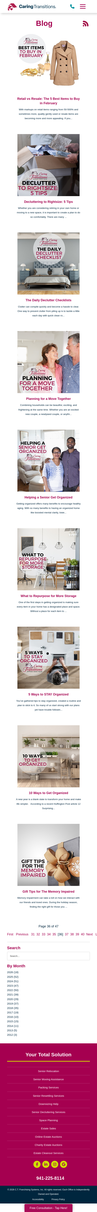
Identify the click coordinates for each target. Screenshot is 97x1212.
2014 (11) (12, 1025)
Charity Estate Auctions (48, 1144)
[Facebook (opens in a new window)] (37, 1164)
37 (66, 934)
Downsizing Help (48, 1103)
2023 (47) (12, 985)
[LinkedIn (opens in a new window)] (45, 1164)
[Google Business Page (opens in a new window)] (63, 1164)
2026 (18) (12, 972)
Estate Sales (48, 1128)
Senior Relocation (48, 1071)
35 (54, 934)
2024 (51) (12, 981)
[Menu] (82, 6)
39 (77, 934)
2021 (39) (12, 994)
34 (49, 934)
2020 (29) (12, 999)
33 (43, 934)
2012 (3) (12, 1034)
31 (33, 934)
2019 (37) (12, 1003)
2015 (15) (12, 1021)
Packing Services (48, 1087)
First (10, 934)
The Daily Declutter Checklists (48, 300)
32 (38, 934)
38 (72, 934)
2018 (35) (12, 1007)
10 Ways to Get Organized (48, 793)
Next (89, 934)
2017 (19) (12, 1012)
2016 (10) (12, 1016)
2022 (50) (12, 990)
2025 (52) (12, 976)
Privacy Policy (58, 1199)
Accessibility (38, 1199)
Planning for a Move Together (48, 399)
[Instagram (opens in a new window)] (54, 1164)
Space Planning (48, 1120)
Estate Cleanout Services (48, 1153)
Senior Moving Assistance (48, 1079)
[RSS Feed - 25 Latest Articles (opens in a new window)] (85, 23)
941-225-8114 (50, 1178)
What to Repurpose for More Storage (48, 596)
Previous (22, 934)
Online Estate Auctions (48, 1136)
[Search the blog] (48, 956)
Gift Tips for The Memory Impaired (49, 891)
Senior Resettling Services (48, 1095)
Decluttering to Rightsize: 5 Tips (48, 202)
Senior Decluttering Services (48, 1112)
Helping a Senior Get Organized (48, 497)
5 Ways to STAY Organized (48, 694)
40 (82, 934)
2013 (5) (12, 1030)
